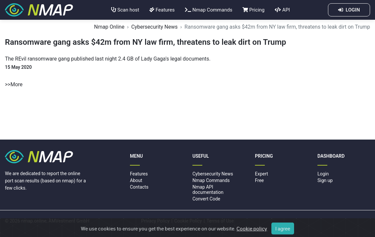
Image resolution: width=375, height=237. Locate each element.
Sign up (325, 180)
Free (259, 180)
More (17, 84)
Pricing (253, 10)
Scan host (125, 10)
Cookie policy (252, 231)
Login (323, 173)
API (282, 10)
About (136, 180)
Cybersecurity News (154, 27)
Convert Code (206, 198)
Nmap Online (109, 27)
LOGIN (349, 10)
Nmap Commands (208, 10)
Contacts (139, 187)
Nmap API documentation (207, 189)
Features (162, 10)
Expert (261, 173)
